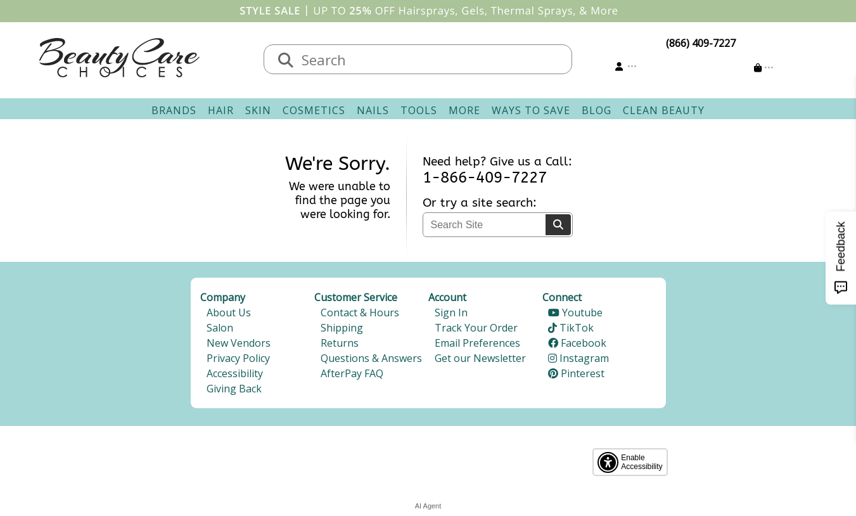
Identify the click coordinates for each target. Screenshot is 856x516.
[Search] (558, 224)
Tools (418, 110)
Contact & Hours (360, 312)
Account (447, 297)
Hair (221, 110)
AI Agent (428, 506)
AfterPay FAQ (352, 373)
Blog (596, 110)
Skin (258, 110)
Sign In (451, 312)
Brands (173, 110)
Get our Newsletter (480, 358)
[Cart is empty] (764, 67)
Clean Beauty (664, 110)
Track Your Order (476, 328)
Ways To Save (531, 110)
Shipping (342, 328)
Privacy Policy (238, 358)
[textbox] (430, 59)
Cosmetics (314, 110)
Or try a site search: (480, 203)
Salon (220, 328)
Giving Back (234, 389)
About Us (229, 312)
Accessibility (235, 373)
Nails (373, 110)
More (464, 110)
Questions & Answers (371, 358)
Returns (340, 343)
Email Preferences (477, 343)
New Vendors (239, 343)
